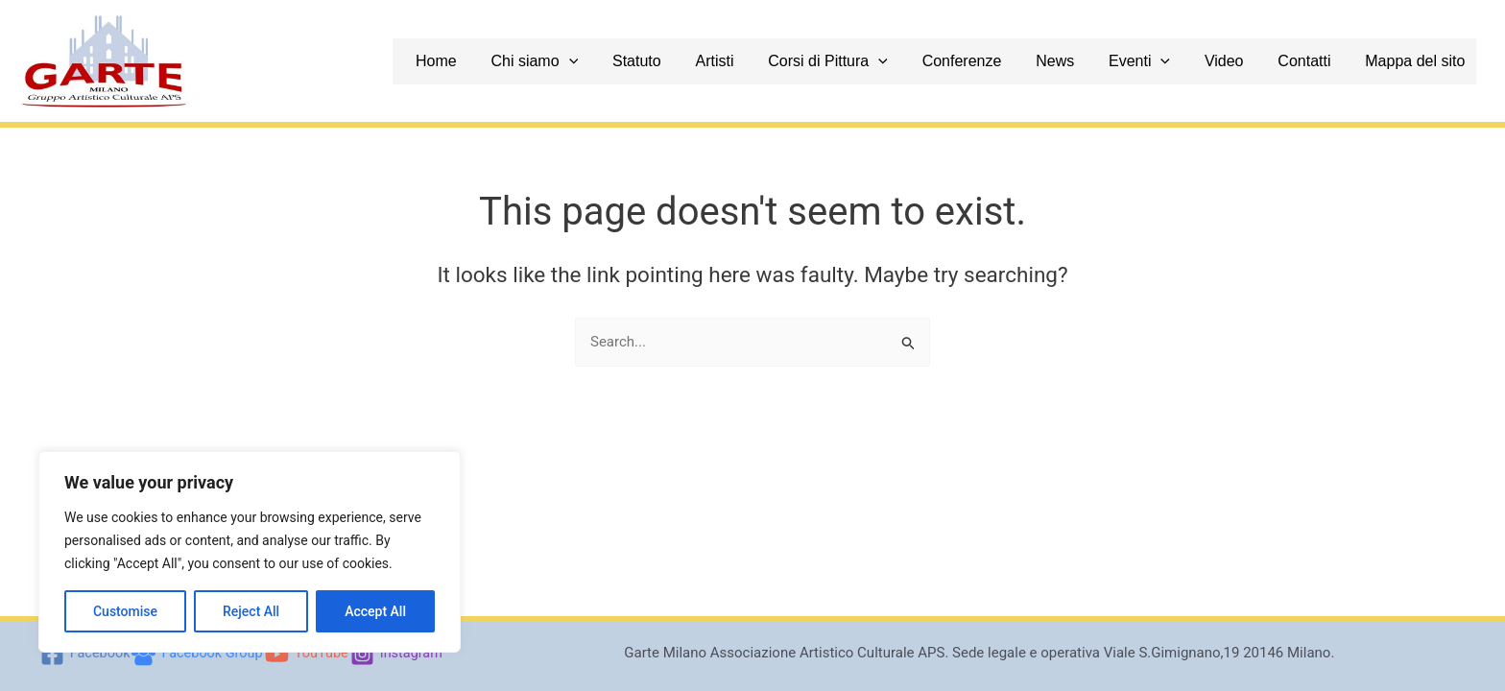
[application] (630, 61)
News (1088, 61)
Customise (125, 611)
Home (503, 61)
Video (1246, 61)
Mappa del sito (1426, 61)
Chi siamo (595, 61)
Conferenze (1000, 61)
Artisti (765, 61)
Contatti (1321, 61)
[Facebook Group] (196, 654)
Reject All (251, 611)
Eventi (1167, 61)
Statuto (692, 61)
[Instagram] (400, 654)
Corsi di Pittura (873, 61)
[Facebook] (81, 654)
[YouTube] (308, 654)
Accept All (375, 611)
